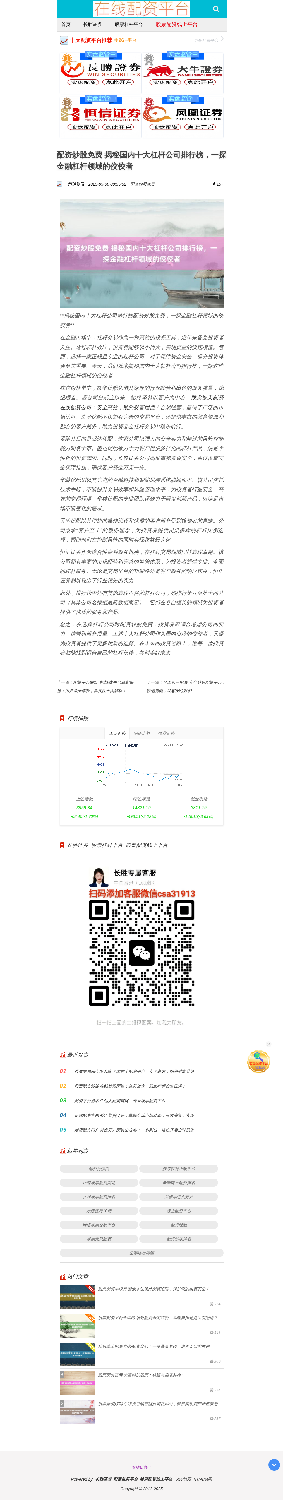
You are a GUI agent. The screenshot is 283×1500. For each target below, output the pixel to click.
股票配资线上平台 (177, 24)
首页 (66, 24)
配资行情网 (99, 1168)
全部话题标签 (141, 1253)
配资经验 (179, 1224)
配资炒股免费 (142, 184)
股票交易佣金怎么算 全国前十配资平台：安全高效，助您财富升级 (134, 1071)
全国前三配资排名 (178, 1182)
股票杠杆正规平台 (178, 1168)
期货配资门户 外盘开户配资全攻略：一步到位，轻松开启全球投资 (134, 1130)
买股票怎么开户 (178, 1196)
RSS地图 (183, 1479)
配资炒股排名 (179, 1239)
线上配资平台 (179, 1210)
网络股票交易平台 (99, 1224)
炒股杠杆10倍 (98, 1210)
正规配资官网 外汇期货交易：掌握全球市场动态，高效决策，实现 (134, 1115)
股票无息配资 (99, 1239)
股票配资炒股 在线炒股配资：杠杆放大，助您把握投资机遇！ (130, 1086)
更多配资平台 (209, 39)
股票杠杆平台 (129, 24)
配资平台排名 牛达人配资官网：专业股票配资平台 (120, 1100)
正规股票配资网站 (99, 1182)
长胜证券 (92, 24)
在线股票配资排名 (99, 1196)
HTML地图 (202, 1479)
